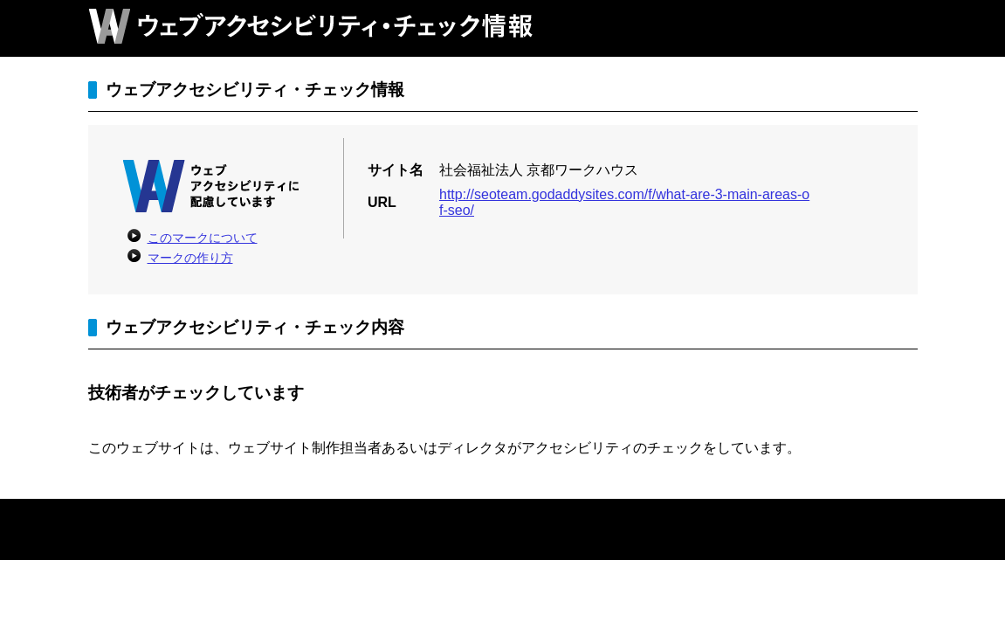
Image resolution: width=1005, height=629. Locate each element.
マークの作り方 (190, 258)
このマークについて (203, 238)
